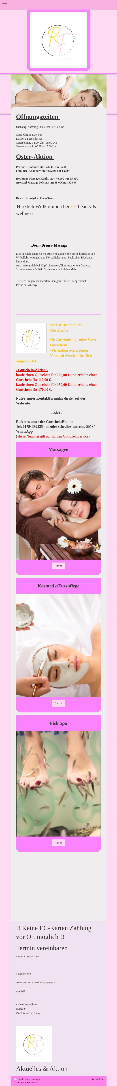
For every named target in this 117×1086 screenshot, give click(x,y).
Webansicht (97, 1079)
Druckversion (22, 1079)
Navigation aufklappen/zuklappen (58, 5)
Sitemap (36, 1079)
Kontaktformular (47, 982)
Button (59, 565)
